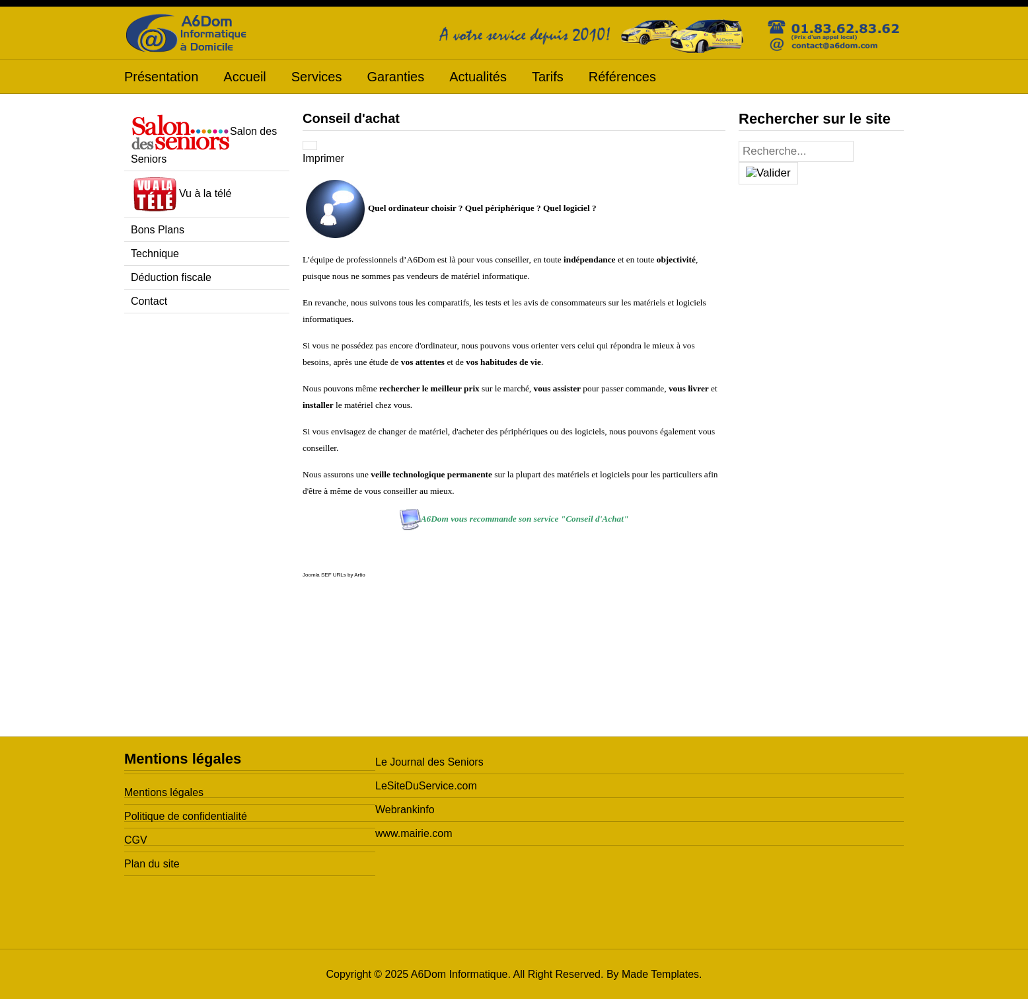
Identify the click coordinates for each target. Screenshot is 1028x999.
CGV (135, 840)
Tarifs (548, 76)
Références (622, 76)
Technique (155, 253)
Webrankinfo (405, 809)
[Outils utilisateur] (310, 145)
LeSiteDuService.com (426, 785)
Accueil (244, 76)
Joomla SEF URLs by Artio (334, 575)
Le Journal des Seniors (429, 762)
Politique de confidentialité (185, 816)
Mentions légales (163, 792)
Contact (149, 301)
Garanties (395, 76)
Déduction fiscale (171, 277)
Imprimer (323, 158)
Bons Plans (157, 229)
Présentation (161, 76)
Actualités (478, 76)
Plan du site (152, 863)
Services (316, 76)
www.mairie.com (413, 833)
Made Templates (660, 974)
